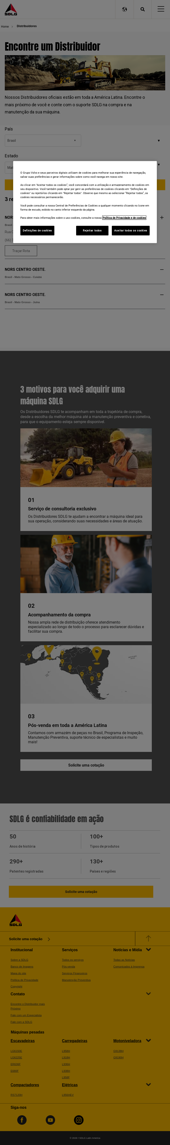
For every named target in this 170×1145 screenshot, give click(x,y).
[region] (85, 202)
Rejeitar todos (92, 230)
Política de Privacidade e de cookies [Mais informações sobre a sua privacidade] (124, 217)
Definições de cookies (37, 230)
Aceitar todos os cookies (130, 230)
